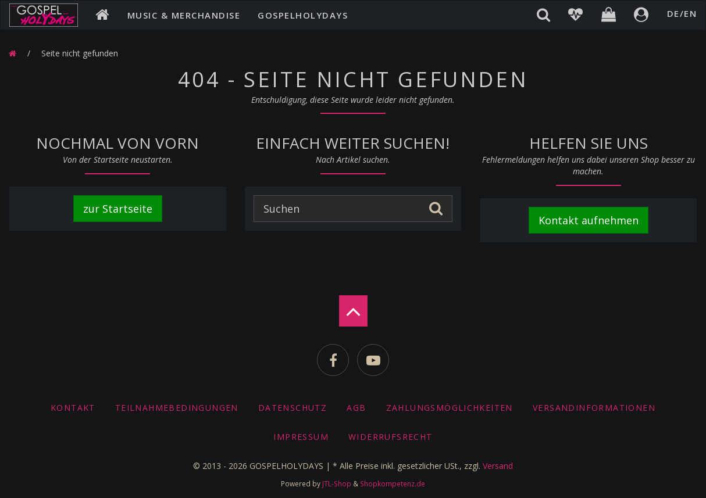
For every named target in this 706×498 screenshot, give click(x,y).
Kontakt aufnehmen (589, 220)
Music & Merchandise (184, 15)
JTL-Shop (336, 483)
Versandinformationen (594, 407)
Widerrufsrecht (390, 436)
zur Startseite (117, 209)
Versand (498, 465)
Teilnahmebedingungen (176, 407)
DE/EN (682, 13)
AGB (356, 407)
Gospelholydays (303, 15)
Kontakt (73, 407)
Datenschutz (292, 407)
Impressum (301, 436)
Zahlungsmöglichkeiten (449, 407)
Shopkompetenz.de (392, 483)
